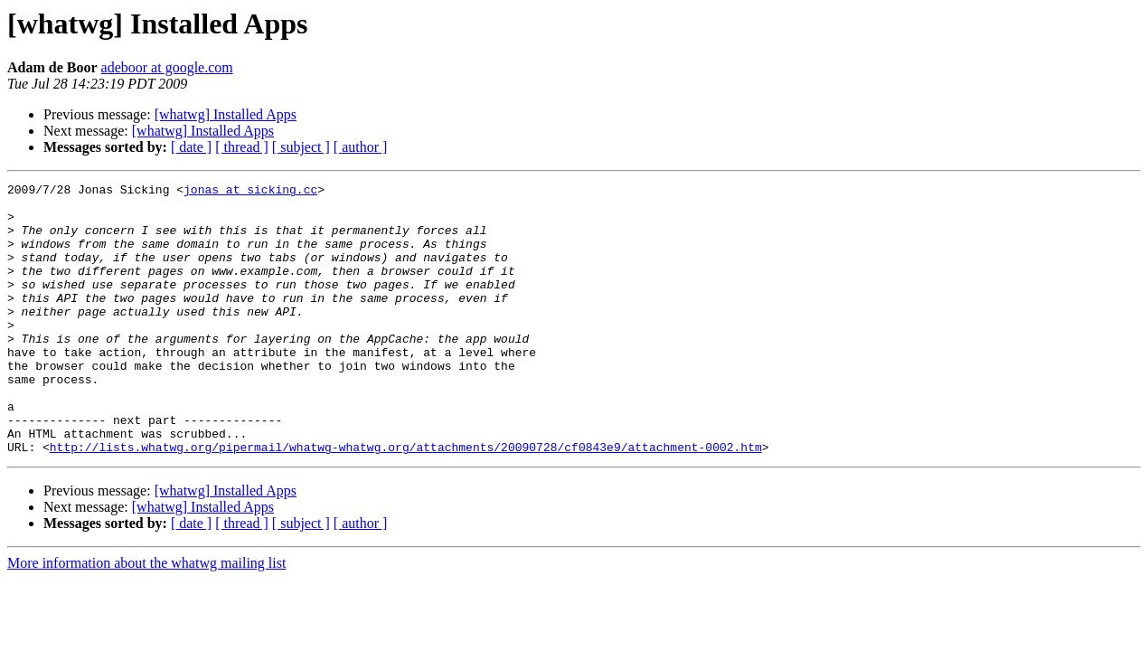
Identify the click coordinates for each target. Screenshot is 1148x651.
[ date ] (191, 147)
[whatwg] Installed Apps (225, 114)
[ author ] (361, 147)
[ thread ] (241, 147)
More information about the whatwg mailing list (146, 617)
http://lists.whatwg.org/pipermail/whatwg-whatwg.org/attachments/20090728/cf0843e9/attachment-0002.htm (406, 501)
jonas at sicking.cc (250, 192)
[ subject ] (301, 147)
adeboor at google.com (167, 67)
